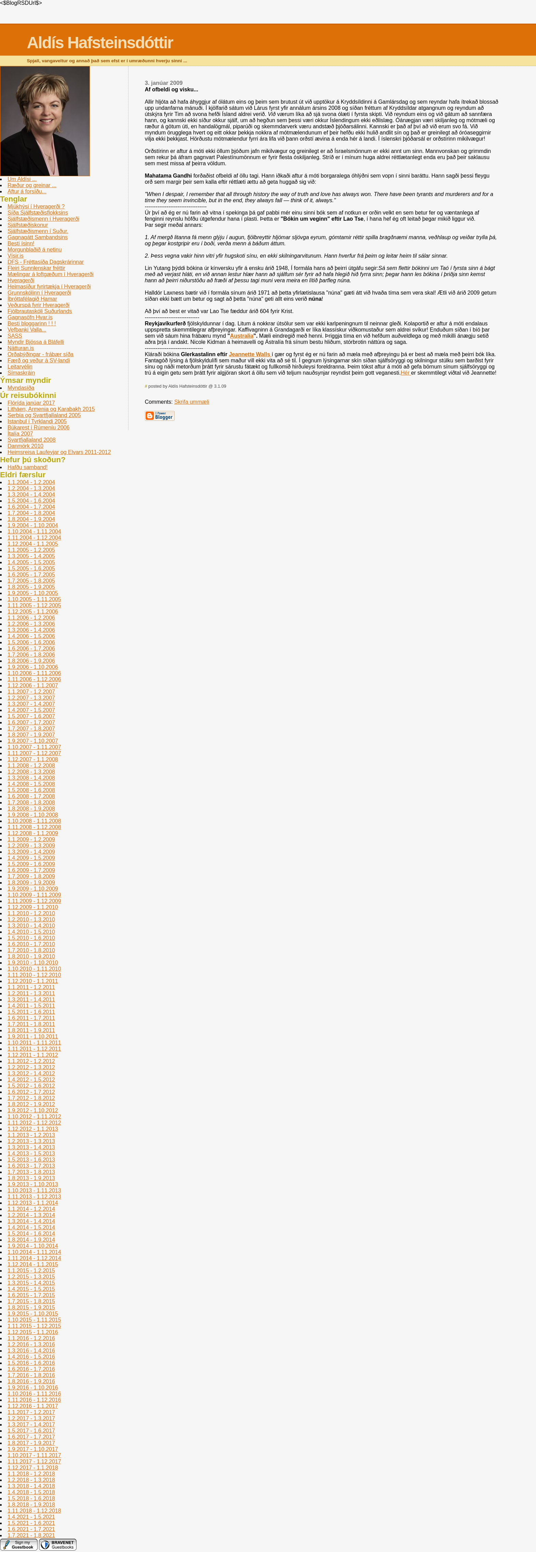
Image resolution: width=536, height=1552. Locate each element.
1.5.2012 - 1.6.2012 (31, 1086)
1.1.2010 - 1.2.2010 (31, 913)
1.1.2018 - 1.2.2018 (31, 1474)
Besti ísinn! (21, 243)
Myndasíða (21, 388)
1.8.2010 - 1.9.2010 (31, 956)
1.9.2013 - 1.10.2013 (33, 1184)
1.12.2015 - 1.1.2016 (33, 1332)
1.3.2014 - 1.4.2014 (31, 1221)
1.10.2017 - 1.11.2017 (34, 1455)
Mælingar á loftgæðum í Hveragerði (51, 274)
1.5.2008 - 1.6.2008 (31, 790)
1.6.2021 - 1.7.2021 (31, 1529)
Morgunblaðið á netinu (35, 250)
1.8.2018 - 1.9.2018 (31, 1505)
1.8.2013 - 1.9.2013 (31, 1178)
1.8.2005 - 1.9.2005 (31, 587)
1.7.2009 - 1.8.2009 (31, 876)
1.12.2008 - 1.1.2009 (33, 833)
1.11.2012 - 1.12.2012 (34, 1123)
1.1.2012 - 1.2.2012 (31, 1061)
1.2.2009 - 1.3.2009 (31, 846)
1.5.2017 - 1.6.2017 (31, 1431)
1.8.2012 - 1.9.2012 (31, 1104)
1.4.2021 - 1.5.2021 (31, 1517)
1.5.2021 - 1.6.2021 (31, 1523)
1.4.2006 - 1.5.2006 (31, 636)
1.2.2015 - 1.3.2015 (31, 1277)
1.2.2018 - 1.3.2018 (31, 1480)
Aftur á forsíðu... (27, 191)
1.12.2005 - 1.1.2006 (33, 612)
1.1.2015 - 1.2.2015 (31, 1270)
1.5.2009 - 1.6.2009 (31, 864)
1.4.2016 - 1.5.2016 (31, 1357)
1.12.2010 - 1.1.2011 (33, 981)
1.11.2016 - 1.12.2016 (34, 1400)
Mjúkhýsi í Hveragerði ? (36, 206)
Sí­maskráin (21, 373)
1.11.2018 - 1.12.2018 (34, 1511)
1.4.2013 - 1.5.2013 (31, 1153)
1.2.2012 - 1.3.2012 (31, 1067)
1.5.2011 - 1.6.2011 (31, 1012)
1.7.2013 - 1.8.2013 (31, 1172)
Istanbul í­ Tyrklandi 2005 (37, 421)
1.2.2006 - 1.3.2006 (31, 624)
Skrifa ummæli (191, 402)
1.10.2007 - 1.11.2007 (34, 747)
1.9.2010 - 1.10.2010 (33, 963)
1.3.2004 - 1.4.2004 (31, 494)
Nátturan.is (21, 348)
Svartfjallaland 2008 (32, 440)
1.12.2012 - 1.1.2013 (33, 1129)
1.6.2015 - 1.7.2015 (31, 1295)
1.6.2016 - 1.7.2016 (31, 1369)
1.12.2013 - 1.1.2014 (33, 1203)
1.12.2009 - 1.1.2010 (33, 907)
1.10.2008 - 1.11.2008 (34, 821)
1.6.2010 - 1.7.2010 (31, 944)
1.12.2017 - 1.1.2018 (33, 1468)
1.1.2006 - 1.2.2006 (31, 618)
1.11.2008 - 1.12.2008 (34, 827)
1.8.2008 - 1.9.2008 (31, 809)
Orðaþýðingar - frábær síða (40, 354)
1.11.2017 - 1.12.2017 (34, 1461)
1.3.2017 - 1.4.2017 (31, 1424)
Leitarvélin (20, 367)
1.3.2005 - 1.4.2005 (31, 556)
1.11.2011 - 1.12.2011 (34, 1049)
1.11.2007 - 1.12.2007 (34, 753)
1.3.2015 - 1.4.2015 (31, 1283)
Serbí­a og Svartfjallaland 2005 (44, 415)
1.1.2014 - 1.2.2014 (31, 1209)
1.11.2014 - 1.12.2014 (34, 1258)
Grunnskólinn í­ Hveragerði (39, 293)
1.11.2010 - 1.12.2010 (34, 975)
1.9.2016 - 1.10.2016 (33, 1388)
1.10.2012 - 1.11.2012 (34, 1117)
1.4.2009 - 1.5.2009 (31, 858)
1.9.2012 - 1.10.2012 (33, 1110)
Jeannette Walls (250, 354)
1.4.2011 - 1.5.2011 (31, 1006)
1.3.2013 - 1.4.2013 (31, 1147)
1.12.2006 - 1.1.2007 (33, 685)
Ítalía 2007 (20, 434)
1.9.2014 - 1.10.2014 (33, 1246)
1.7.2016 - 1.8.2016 (31, 1375)
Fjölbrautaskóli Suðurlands (40, 311)
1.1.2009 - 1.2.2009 (31, 839)
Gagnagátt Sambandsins (38, 237)
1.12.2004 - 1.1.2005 (33, 544)
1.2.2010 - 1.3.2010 (31, 919)
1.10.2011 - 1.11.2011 (34, 1043)
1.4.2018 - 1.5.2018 (31, 1492)
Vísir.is (16, 256)
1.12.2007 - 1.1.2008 (33, 759)
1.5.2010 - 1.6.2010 (31, 938)
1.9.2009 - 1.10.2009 (33, 889)
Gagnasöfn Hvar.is (30, 317)
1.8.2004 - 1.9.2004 (31, 519)
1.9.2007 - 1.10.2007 (33, 741)
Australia (241, 336)
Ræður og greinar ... (32, 185)
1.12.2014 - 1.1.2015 (33, 1264)
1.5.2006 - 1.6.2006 (31, 642)
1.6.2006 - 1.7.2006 (31, 648)
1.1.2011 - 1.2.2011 (31, 987)
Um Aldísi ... (22, 179)
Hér (406, 373)
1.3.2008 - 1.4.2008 (31, 778)
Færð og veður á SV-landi (39, 360)
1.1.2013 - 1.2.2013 (31, 1135)
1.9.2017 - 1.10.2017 (33, 1449)
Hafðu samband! (28, 467)
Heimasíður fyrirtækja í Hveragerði (49, 286)
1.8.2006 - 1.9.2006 (31, 661)
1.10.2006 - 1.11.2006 (34, 673)
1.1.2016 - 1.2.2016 (31, 1338)
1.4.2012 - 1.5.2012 (31, 1080)
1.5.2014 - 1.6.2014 (31, 1234)
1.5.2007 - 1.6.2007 (31, 716)
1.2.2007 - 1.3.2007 (31, 698)
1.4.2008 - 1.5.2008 (31, 784)
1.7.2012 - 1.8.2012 (31, 1098)
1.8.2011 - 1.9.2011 (31, 1030)
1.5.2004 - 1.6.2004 (31, 501)
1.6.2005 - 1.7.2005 (31, 575)
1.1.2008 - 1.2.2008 (31, 765)
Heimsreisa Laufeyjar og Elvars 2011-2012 (59, 452)
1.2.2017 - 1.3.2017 (31, 1418)
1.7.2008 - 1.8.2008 (31, 802)
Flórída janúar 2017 (31, 403)
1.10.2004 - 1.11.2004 (34, 531)
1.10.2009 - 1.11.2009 (34, 895)
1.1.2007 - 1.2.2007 (31, 692)
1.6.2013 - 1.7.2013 (31, 1166)
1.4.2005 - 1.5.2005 (31, 562)
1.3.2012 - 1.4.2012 (31, 1073)
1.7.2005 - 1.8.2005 (31, 581)
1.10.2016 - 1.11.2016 (34, 1394)
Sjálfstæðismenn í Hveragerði (43, 219)
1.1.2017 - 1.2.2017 (31, 1412)
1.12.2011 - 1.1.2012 (33, 1055)
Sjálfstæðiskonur (28, 225)
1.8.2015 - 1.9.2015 (31, 1307)
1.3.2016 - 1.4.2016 (31, 1351)
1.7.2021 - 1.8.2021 (31, 1535)
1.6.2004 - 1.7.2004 (31, 507)
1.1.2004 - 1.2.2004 (31, 482)
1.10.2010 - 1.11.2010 (34, 969)
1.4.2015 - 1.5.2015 (31, 1289)
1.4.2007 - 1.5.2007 (31, 710)
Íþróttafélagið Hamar (32, 299)
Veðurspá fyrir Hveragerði (38, 305)
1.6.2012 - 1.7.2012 (31, 1092)
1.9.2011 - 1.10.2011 (33, 1036)
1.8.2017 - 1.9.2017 (31, 1443)
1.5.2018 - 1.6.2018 (31, 1498)
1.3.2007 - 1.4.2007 (31, 704)
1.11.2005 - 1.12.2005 (34, 605)
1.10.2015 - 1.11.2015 (34, 1320)
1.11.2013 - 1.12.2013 (34, 1197)
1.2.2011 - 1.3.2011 (31, 993)
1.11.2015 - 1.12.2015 (34, 1326)
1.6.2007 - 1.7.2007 (31, 722)
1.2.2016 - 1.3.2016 (31, 1344)
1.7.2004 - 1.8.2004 (31, 513)
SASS (15, 336)
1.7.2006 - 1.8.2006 (31, 655)
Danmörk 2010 (25, 446)
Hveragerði (21, 280)
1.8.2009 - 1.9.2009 (31, 882)
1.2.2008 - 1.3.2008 (31, 772)
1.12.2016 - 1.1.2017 (33, 1406)
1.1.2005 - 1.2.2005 (31, 550)
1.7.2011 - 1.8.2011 (31, 1024)
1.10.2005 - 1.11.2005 (34, 599)
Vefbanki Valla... (27, 330)
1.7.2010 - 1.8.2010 (31, 950)
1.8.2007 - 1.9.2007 (31, 735)
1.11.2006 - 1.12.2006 (34, 679)
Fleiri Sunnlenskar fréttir (36, 268)
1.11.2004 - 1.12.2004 (34, 538)
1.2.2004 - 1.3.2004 (31, 488)
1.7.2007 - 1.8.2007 (31, 729)
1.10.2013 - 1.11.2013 (34, 1190)
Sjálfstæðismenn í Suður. (38, 231)
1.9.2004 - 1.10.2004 (33, 525)
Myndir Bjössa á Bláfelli (36, 342)
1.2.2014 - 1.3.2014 (31, 1215)
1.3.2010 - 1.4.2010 (31, 926)
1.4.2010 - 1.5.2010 (31, 932)
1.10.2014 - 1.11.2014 (34, 1252)
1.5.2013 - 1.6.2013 (31, 1160)
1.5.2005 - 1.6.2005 (31, 568)
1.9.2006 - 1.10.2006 (33, 667)
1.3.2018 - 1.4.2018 (31, 1486)
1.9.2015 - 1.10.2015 (33, 1314)
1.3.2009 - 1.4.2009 (31, 852)
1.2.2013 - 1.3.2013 (31, 1141)
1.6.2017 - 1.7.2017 (31, 1437)
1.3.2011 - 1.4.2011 (31, 1000)
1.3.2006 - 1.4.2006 (31, 630)
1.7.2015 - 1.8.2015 (31, 1301)
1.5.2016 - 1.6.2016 (31, 1363)
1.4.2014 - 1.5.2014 (31, 1227)
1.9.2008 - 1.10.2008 (33, 815)
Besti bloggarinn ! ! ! (32, 323)
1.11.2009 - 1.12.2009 (34, 901)
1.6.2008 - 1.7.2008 (31, 796)
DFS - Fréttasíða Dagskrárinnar (46, 262)
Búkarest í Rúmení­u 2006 (38, 427)
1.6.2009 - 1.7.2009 (31, 870)
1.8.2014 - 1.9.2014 (31, 1240)
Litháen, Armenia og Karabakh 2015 (51, 409)
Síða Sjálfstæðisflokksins (38, 213)
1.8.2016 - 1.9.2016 (31, 1381)
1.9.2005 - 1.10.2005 (33, 593)
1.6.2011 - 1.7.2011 (31, 1018)
